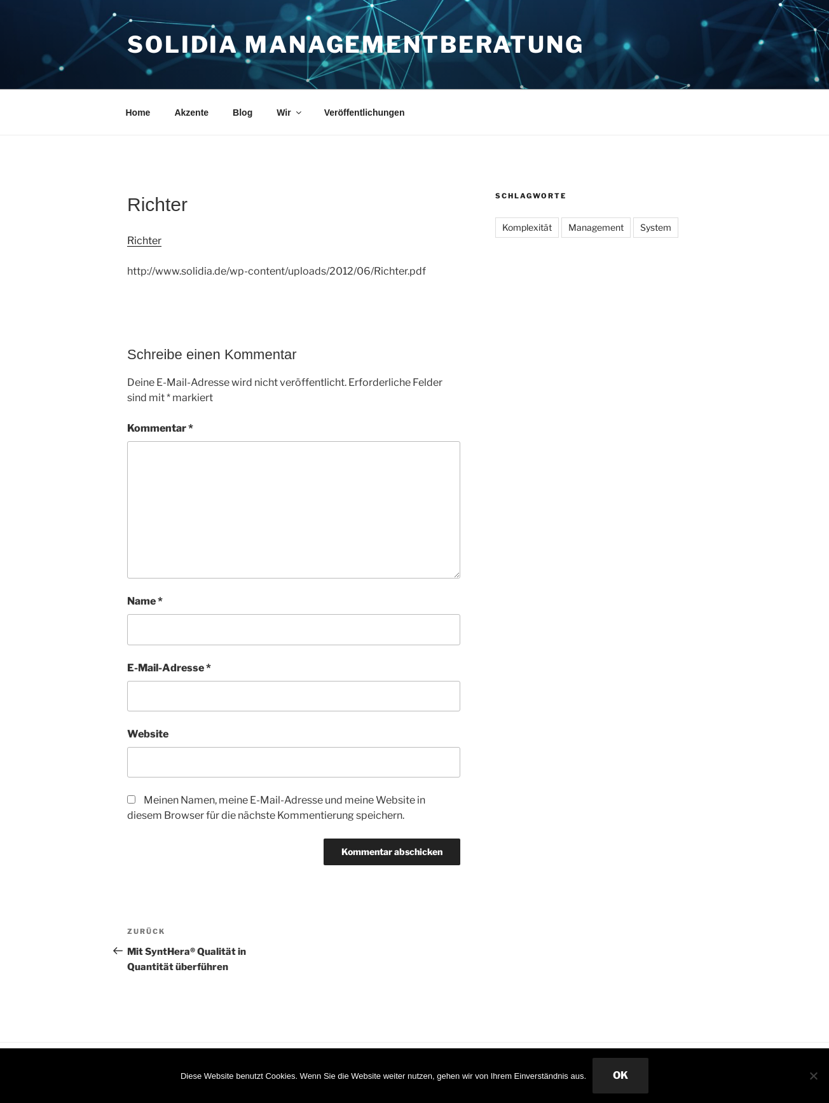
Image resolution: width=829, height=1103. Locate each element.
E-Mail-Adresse (169, 668)
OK (620, 1075)
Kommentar (160, 428)
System (655, 227)
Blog (242, 112)
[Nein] (813, 1075)
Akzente (191, 112)
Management (596, 227)
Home (138, 112)
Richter (144, 241)
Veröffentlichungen (364, 112)
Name (145, 601)
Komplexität (527, 227)
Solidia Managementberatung (355, 44)
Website (147, 734)
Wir (290, 112)
